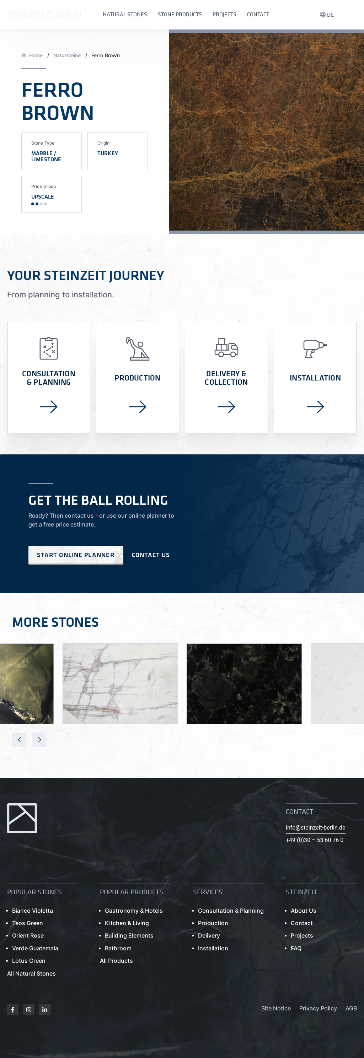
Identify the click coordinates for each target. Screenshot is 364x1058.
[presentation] (19, 740)
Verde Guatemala (35, 948)
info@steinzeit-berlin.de (316, 827)
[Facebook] (12, 1009)
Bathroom (118, 948)
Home (36, 55)
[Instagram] (28, 1009)
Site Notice (276, 1008)
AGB (351, 1008)
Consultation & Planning (231, 910)
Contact (258, 14)
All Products (116, 960)
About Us (303, 910)
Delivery (209, 935)
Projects (224, 14)
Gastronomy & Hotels (134, 910)
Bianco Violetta (32, 910)
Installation (213, 948)
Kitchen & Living (127, 923)
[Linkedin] (44, 1009)
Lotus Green (29, 960)
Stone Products (180, 14)
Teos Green (27, 923)
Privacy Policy (318, 1008)
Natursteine (67, 55)
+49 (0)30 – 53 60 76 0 (314, 840)
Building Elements (129, 935)
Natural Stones (125, 14)
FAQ (296, 948)
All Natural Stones (31, 973)
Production (213, 923)
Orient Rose (28, 935)
